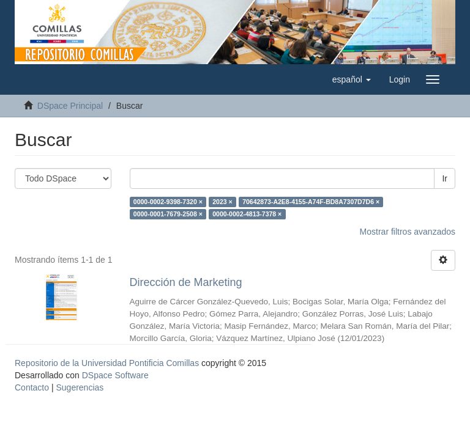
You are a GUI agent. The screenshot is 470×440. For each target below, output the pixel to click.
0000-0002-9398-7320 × (168, 201)
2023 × (222, 201)
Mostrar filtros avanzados (407, 232)
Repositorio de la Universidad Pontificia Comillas (107, 363)
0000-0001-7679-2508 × (168, 214)
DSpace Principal (70, 106)
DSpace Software (115, 375)
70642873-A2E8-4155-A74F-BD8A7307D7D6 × (310, 201)
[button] (351, 79)
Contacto (32, 387)
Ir (444, 178)
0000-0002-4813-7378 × (247, 214)
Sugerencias (79, 387)
